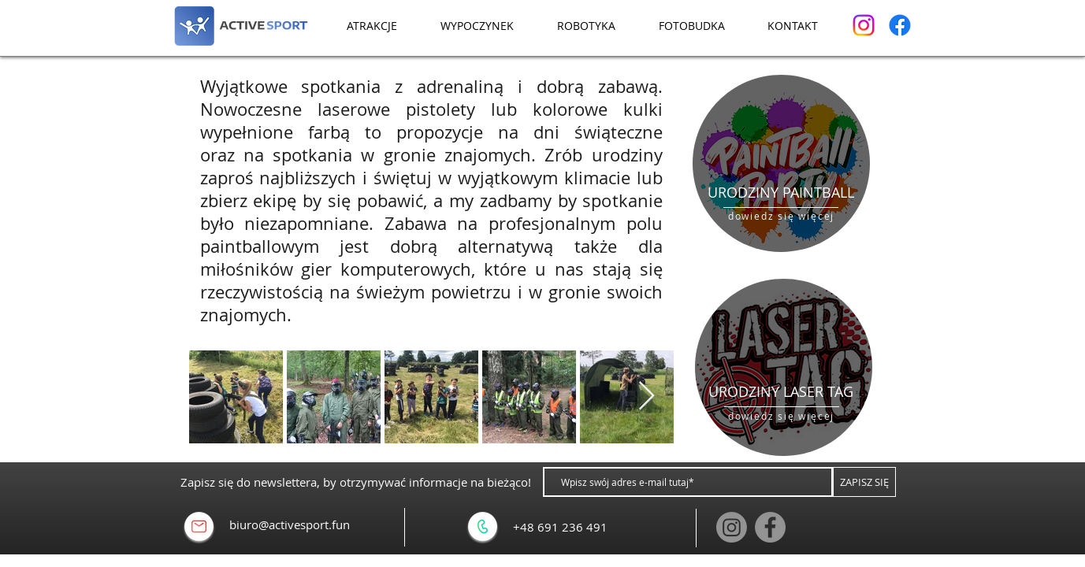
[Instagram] (863, 25)
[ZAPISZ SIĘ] (864, 482)
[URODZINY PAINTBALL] (781, 193)
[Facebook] (900, 25)
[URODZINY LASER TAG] (780, 392)
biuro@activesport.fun (289, 524)
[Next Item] (646, 396)
